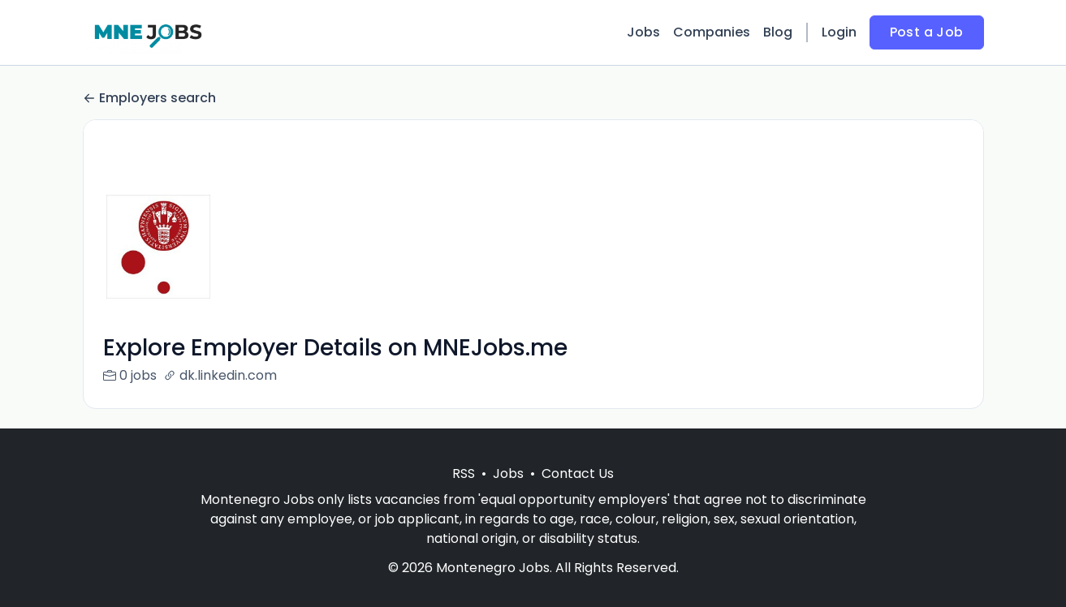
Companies (711, 32)
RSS (463, 493)
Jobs (643, 32)
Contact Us (578, 493)
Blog (777, 32)
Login (839, 32)
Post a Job (927, 32)
